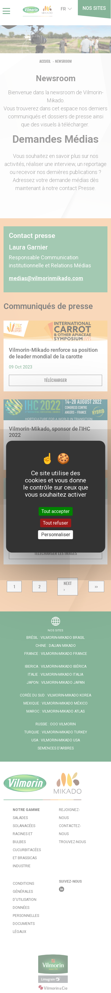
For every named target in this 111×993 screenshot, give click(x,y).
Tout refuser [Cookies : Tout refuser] (55, 523)
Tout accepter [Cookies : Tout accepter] (55, 511)
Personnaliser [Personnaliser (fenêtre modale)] (55, 534)
